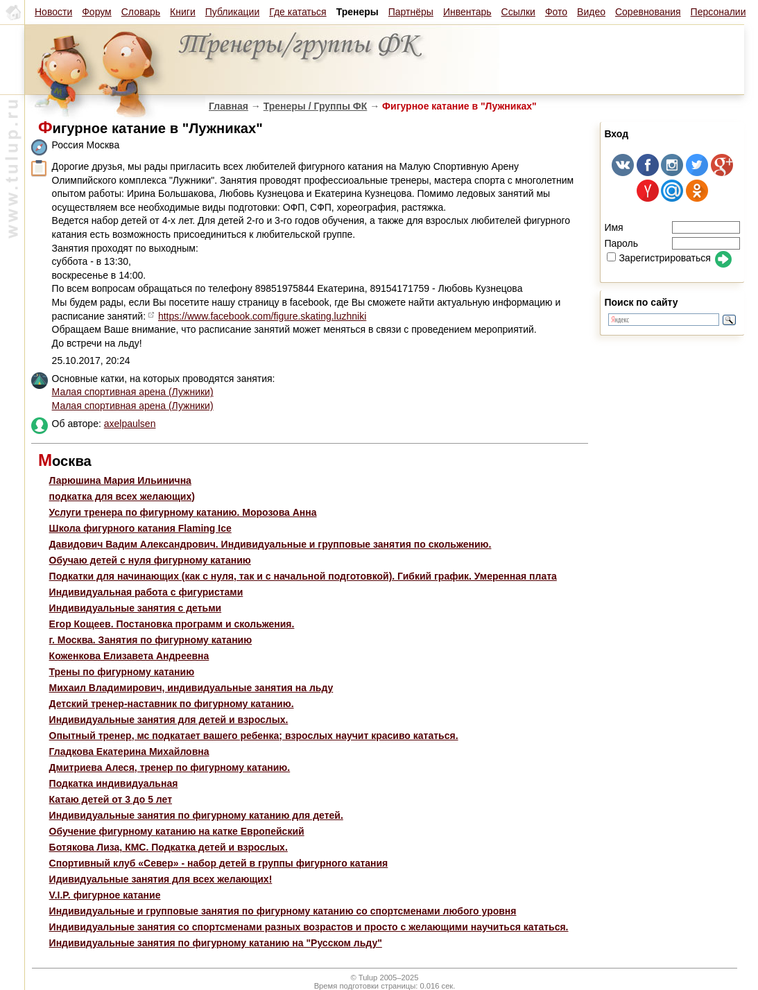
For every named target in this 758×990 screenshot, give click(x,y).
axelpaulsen (130, 423)
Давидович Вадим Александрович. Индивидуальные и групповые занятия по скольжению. (270, 544)
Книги (183, 11)
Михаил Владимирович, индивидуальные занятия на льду (191, 687)
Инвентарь (467, 11)
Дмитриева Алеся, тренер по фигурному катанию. (170, 767)
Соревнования (648, 11)
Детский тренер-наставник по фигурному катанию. (171, 703)
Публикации (232, 11)
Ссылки (518, 11)
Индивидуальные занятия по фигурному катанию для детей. (196, 815)
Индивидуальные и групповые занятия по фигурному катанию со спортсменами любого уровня (283, 911)
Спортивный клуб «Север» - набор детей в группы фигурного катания (218, 863)
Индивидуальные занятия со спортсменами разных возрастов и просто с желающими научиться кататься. (309, 926)
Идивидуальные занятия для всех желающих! (161, 879)
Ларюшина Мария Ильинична (120, 480)
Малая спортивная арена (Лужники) (133, 391)
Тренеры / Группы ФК (316, 106)
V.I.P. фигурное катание (105, 895)
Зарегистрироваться (658, 257)
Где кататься (297, 11)
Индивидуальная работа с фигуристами (146, 592)
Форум (97, 11)
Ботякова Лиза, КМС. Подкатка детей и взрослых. (168, 847)
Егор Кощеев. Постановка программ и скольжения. (172, 623)
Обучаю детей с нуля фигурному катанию (150, 560)
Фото (556, 11)
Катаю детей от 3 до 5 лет (110, 799)
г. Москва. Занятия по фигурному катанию (150, 639)
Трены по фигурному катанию (122, 671)
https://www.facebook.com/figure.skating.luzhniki (262, 316)
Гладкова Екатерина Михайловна (129, 751)
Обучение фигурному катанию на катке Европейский (176, 831)
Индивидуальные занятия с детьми (135, 608)
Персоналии (718, 11)
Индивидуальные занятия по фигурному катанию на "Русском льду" (215, 942)
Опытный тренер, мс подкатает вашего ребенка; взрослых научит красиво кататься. (253, 735)
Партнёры (410, 11)
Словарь (140, 11)
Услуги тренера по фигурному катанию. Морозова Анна (183, 512)
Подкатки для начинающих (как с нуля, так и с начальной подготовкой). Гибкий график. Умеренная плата (303, 576)
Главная (228, 106)
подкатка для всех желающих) (122, 496)
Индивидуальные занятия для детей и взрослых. (168, 719)
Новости (53, 11)
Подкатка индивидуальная (113, 783)
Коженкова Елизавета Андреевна (129, 655)
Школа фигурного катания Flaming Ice (140, 528)
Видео (591, 11)
